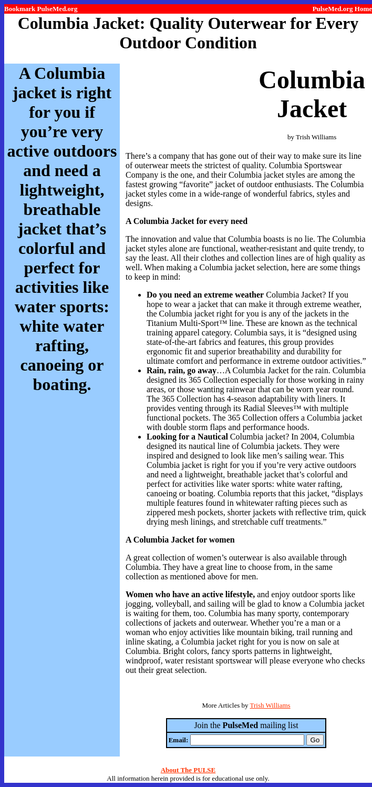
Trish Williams (270, 705)
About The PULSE (188, 770)
